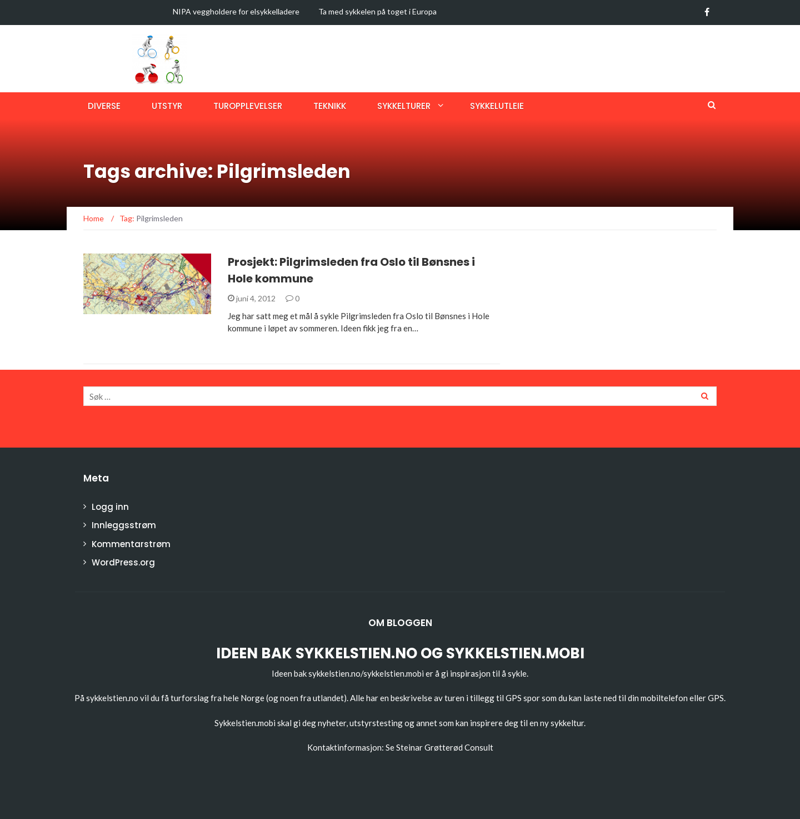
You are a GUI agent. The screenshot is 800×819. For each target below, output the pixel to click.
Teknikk (329, 106)
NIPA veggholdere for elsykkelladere (236, 11)
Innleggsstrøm (124, 525)
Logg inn (110, 507)
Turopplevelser (247, 106)
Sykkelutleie (497, 106)
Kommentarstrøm (131, 544)
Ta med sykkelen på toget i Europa (377, 11)
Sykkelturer (404, 106)
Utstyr (167, 106)
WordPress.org (123, 562)
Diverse (104, 106)
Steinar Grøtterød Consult (444, 747)
